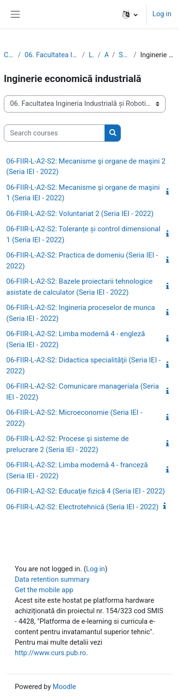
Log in (161, 14)
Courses (9, 55)
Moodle (64, 686)
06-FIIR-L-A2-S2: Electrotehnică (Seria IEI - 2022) (82, 507)
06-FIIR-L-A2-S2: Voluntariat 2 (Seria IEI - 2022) (80, 213)
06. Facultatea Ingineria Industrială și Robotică (51, 55)
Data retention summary (52, 579)
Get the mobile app (44, 590)
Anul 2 (106, 55)
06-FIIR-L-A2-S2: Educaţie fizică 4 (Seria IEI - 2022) (85, 491)
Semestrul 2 (124, 55)
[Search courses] (54, 133)
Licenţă (91, 55)
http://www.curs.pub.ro (50, 653)
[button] (130, 14)
